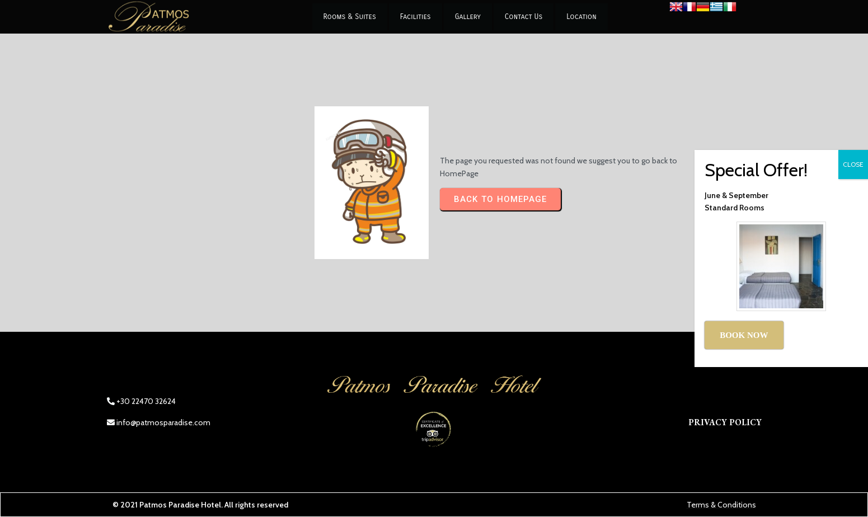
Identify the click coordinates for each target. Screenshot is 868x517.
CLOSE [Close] (853, 164)
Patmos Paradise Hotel (180, 505)
